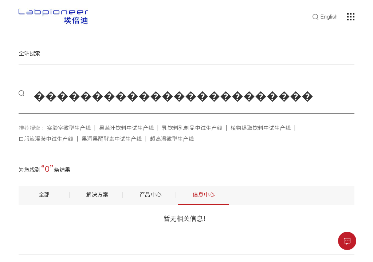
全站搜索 (29, 53)
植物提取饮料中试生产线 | (265, 128)
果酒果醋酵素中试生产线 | (116, 139)
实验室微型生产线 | (73, 128)
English (329, 16)
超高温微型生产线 (172, 139)
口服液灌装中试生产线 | (50, 139)
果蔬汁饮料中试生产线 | (130, 128)
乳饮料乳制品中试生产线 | (196, 128)
